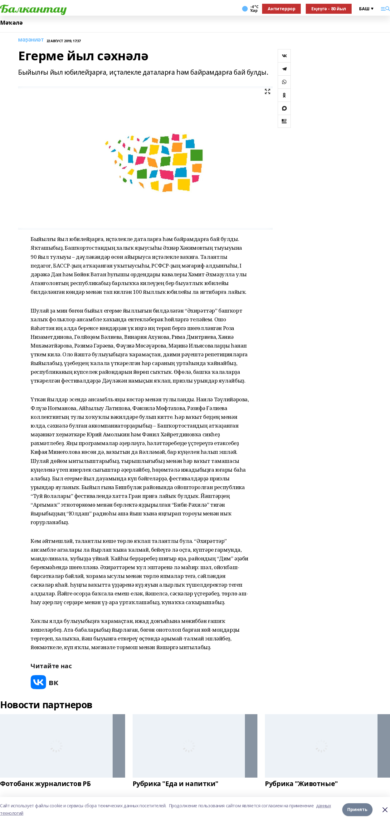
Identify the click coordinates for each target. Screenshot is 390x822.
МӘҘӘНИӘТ (31, 40)
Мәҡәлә (11, 22)
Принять (357, 809)
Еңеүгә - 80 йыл (328, 9)
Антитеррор (281, 9)
